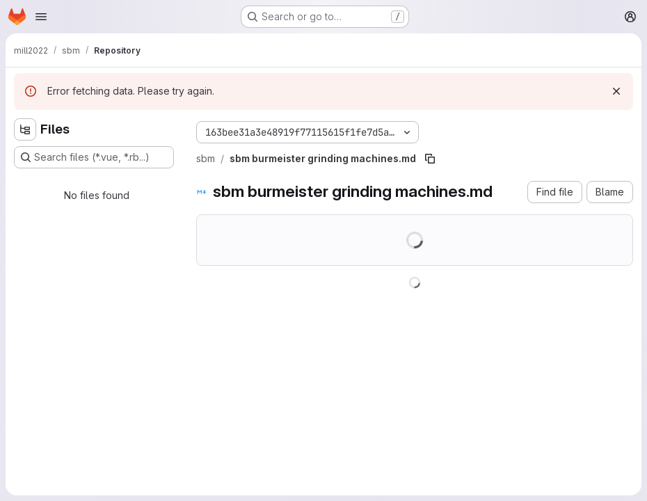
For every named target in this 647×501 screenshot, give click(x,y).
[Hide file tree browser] (25, 129)
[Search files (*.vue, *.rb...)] (94, 157)
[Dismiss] (616, 91)
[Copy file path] (430, 159)
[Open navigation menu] (41, 17)
